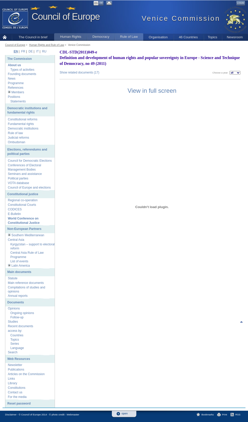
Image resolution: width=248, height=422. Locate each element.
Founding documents (22, 74)
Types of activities (22, 69)
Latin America (20, 265)
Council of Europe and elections (29, 187)
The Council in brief (33, 37)
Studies (13, 321)
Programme (16, 83)
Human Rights (70, 37)
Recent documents (20, 326)
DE (31, 51)
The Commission (19, 59)
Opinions (14, 308)
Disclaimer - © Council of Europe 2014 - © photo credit (35, 414)
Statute (12, 278)
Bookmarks (207, 414)
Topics (212, 37)
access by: (15, 331)
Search (12, 352)
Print (224, 414)
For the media (17, 397)
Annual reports (18, 296)
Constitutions (16, 388)
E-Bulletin (14, 214)
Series (14, 343)
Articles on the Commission (26, 374)
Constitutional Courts (22, 205)
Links (11, 378)
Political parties (18, 178)
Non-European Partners (24, 229)
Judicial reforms (18, 137)
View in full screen (152, 90)
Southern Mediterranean (27, 235)
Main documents (19, 272)
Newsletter (15, 365)
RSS (237, 414)
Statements (18, 101)
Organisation (158, 37)
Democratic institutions (23, 128)
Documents (15, 302)
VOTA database (18, 183)
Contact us (15, 392)
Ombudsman (16, 142)
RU (44, 51)
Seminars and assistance (25, 174)
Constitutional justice (22, 194)
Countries (16, 335)
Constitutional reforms (22, 119)
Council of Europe (66, 16)
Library (12, 383)
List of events (19, 261)
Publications (16, 369)
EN (96, 3)
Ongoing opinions (22, 313)
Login (240, 3)
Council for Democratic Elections (30, 160)
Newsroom (235, 37)
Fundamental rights (21, 124)
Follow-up (17, 317)
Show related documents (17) (79, 72)
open (125, 413)
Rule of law (15, 133)
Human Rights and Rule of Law (46, 45)
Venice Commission (79, 45)
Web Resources (18, 359)
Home (6, 37)
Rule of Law (129, 37)
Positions (14, 97)
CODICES (15, 209)
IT (37, 51)
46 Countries (188, 37)
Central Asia (16, 240)
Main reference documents (26, 283)
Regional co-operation (22, 200)
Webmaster (73, 414)
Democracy (100, 37)
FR (101, 3)
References (15, 87)
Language (17, 348)
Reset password (19, 403)
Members (17, 92)
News (11, 78)
